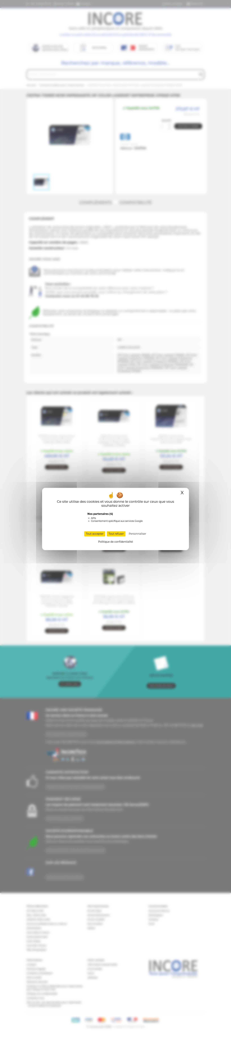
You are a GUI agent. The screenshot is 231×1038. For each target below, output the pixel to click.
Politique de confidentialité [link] (115, 541)
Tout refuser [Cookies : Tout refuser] (116, 533)
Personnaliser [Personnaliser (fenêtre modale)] (137, 533)
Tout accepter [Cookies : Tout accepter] (94, 533)
